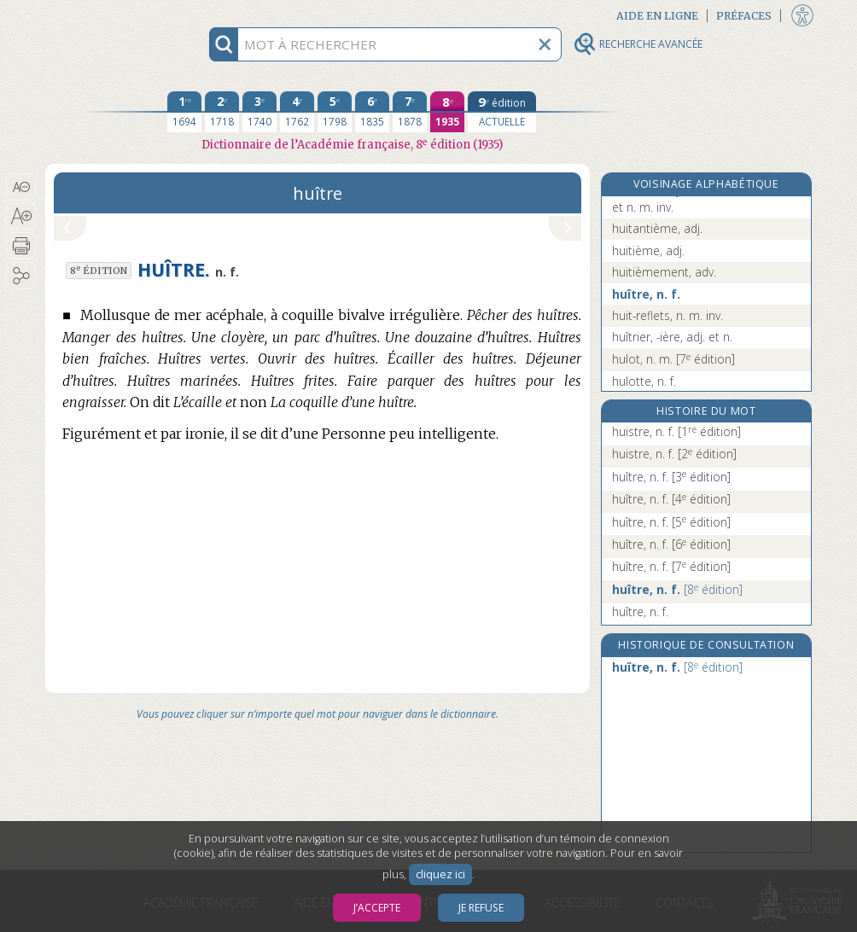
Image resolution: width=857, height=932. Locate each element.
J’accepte (376, 907)
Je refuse (481, 907)
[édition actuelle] (502, 111)
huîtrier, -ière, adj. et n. (672, 337)
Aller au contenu (112, 15)
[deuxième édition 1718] (222, 111)
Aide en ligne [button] (657, 15)
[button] (21, 187)
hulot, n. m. (673, 359)
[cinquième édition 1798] (335, 111)
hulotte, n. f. (644, 381)
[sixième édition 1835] (372, 111)
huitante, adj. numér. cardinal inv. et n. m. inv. (701, 198)
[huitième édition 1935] (447, 111)
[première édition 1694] (184, 111)
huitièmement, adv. (664, 272)
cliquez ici (440, 874)
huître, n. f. (646, 294)
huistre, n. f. (676, 431)
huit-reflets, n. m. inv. (667, 315)
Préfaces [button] (744, 15)
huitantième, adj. (657, 228)
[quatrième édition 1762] (297, 111)
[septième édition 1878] (410, 111)
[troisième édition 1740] (259, 111)
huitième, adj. (648, 250)
